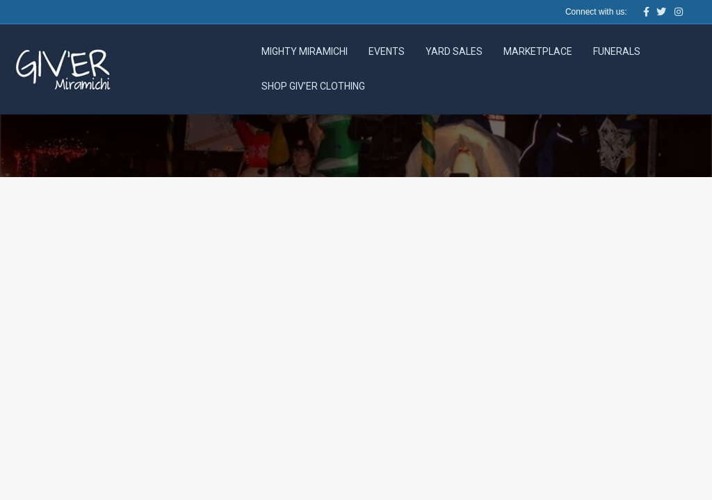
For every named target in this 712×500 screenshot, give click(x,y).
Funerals (616, 51)
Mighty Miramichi (304, 51)
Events (387, 51)
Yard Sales (454, 51)
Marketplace (537, 51)
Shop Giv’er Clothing (313, 86)
